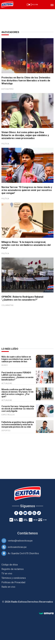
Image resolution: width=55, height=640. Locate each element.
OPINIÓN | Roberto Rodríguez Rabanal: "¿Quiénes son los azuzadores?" (22, 298)
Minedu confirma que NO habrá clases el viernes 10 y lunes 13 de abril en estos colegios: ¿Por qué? (17, 393)
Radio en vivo (8, 586)
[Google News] (34, 513)
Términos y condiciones (13, 578)
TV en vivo (6, 573)
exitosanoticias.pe (17, 547)
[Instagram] (30, 513)
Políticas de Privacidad (13, 582)
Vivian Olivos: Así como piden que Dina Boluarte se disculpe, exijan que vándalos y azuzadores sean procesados (25, 135)
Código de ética (9, 564)
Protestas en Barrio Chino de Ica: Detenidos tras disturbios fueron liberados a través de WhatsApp (25, 80)
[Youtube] (25, 513)
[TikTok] (39, 513)
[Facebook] (16, 513)
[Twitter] (21, 513)
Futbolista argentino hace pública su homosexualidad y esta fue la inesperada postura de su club (17, 424)
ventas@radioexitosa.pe (20, 540)
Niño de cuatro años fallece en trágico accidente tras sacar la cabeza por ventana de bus (16, 359)
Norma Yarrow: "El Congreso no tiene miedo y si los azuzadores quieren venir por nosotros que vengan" (26, 190)
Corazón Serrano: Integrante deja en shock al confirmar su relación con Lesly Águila (17, 408)
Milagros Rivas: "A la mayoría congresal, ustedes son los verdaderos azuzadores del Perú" (26, 245)
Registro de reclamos (12, 569)
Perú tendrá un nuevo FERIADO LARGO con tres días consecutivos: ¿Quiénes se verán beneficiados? (17, 376)
